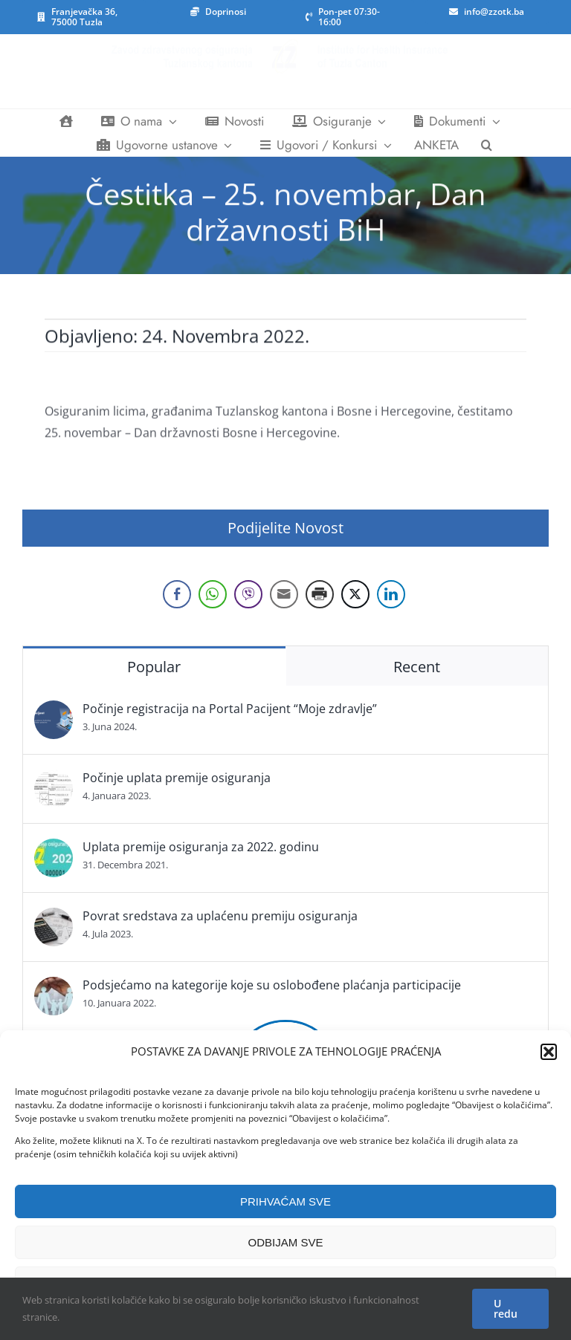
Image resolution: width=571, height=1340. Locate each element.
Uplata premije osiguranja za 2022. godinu (201, 847)
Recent (416, 667)
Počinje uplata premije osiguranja (177, 778)
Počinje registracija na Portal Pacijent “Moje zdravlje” (230, 708)
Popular (154, 667)
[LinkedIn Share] (391, 594)
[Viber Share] (248, 594)
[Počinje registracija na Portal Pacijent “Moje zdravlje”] (53, 711)
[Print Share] (320, 594)
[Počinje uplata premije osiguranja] (53, 780)
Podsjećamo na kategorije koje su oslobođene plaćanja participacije (272, 985)
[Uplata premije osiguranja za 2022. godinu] (53, 849)
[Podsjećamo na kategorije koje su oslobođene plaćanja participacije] (53, 987)
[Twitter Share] (355, 594)
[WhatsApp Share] (213, 594)
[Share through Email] (284, 594)
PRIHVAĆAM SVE (285, 1201)
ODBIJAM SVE (285, 1242)
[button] (548, 1051)
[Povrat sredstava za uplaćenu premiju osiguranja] (53, 918)
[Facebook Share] (177, 594)
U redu (505, 1308)
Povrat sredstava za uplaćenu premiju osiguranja (220, 916)
